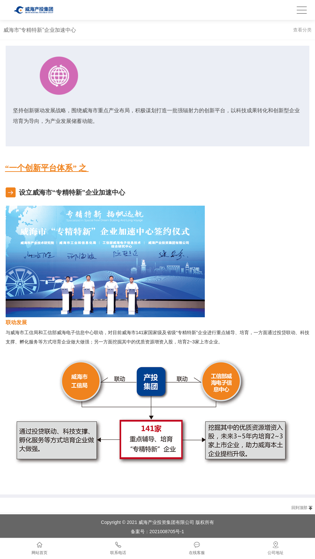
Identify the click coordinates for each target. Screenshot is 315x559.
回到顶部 (299, 507)
